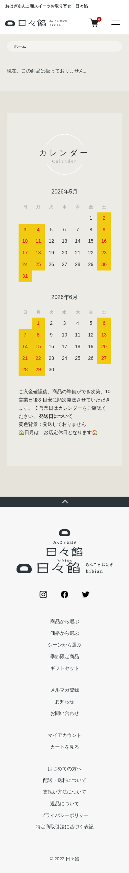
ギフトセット (64, 668)
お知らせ (64, 701)
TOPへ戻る (64, 502)
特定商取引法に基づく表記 (65, 826)
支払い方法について (64, 792)
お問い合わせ (64, 713)
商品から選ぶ (64, 621)
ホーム (20, 46)
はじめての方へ (65, 768)
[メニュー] (115, 22)
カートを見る (64, 747)
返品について (64, 803)
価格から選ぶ (64, 633)
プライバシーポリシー (65, 815)
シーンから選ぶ (65, 645)
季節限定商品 (64, 656)
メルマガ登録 (64, 690)
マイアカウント (65, 735)
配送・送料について (64, 780)
